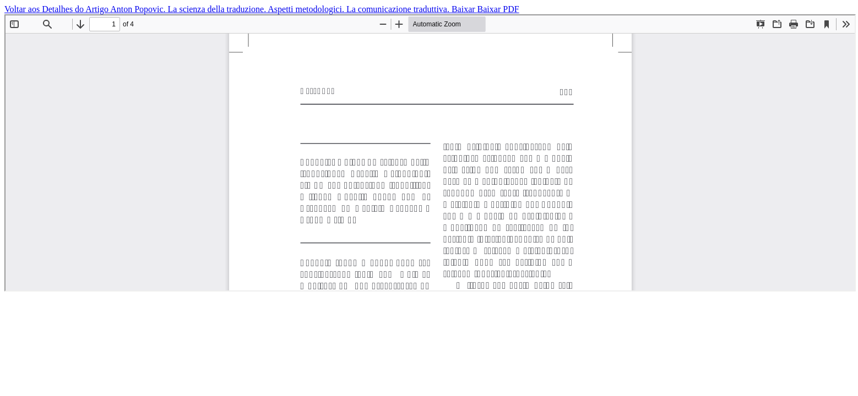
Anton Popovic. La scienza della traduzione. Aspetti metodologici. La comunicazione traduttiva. (281, 9)
